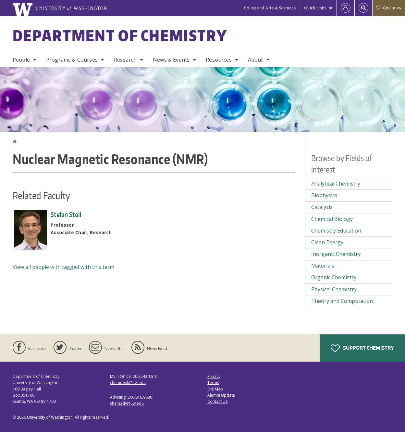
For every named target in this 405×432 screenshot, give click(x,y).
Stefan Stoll (66, 214)
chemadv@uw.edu (127, 403)
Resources (218, 59)
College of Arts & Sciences (270, 8)
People (21, 59)
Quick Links (315, 8)
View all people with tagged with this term (63, 266)
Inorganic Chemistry (336, 254)
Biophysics (324, 195)
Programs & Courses (72, 59)
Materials (322, 265)
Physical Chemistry (334, 289)
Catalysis (322, 206)
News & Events (171, 59)
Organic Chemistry (333, 277)
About (255, 59)
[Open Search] (363, 8)
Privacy (213, 376)
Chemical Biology (332, 218)
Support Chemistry (362, 348)
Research (125, 59)
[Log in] (345, 8)
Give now (388, 8)
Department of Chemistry (120, 35)
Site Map (215, 389)
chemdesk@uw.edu (128, 382)
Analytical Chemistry (335, 183)
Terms (213, 382)
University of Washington (50, 417)
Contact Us (217, 401)
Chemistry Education (336, 230)
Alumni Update (221, 395)
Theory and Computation (342, 301)
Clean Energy (327, 242)
